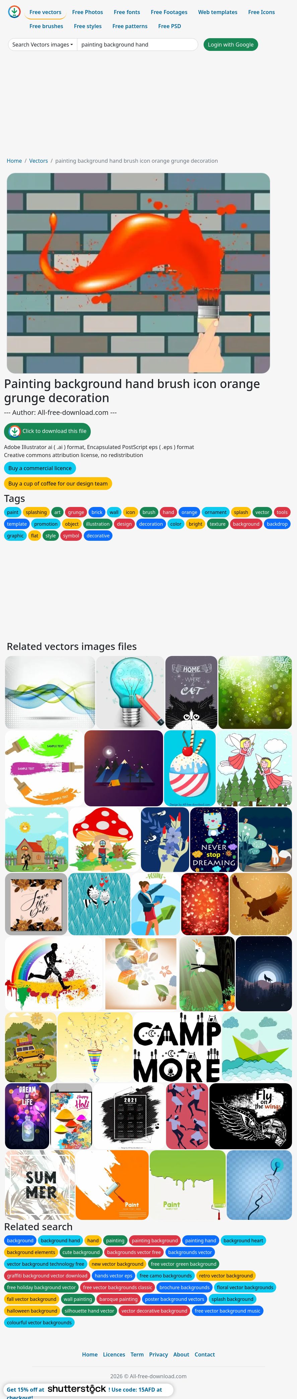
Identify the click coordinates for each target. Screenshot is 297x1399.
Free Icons (261, 12)
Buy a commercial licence (40, 468)
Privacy (158, 1354)
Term (137, 1354)
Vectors (38, 160)
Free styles (88, 26)
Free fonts (127, 12)
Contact (205, 1354)
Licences (114, 1354)
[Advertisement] (148, 106)
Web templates (217, 12)
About (181, 1354)
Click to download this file (47, 431)
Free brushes (46, 26)
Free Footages (169, 12)
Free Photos (87, 12)
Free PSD (169, 26)
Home (14, 160)
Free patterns (130, 26)
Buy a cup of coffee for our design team (58, 483)
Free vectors (45, 12)
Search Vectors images (40, 44)
